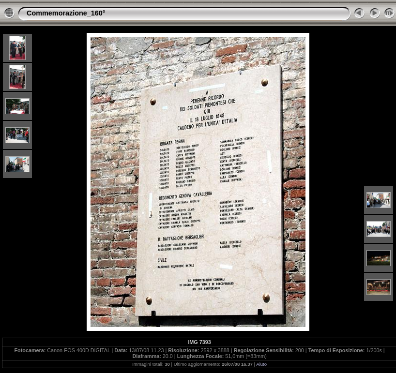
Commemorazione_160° (66, 13)
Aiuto (261, 364)
